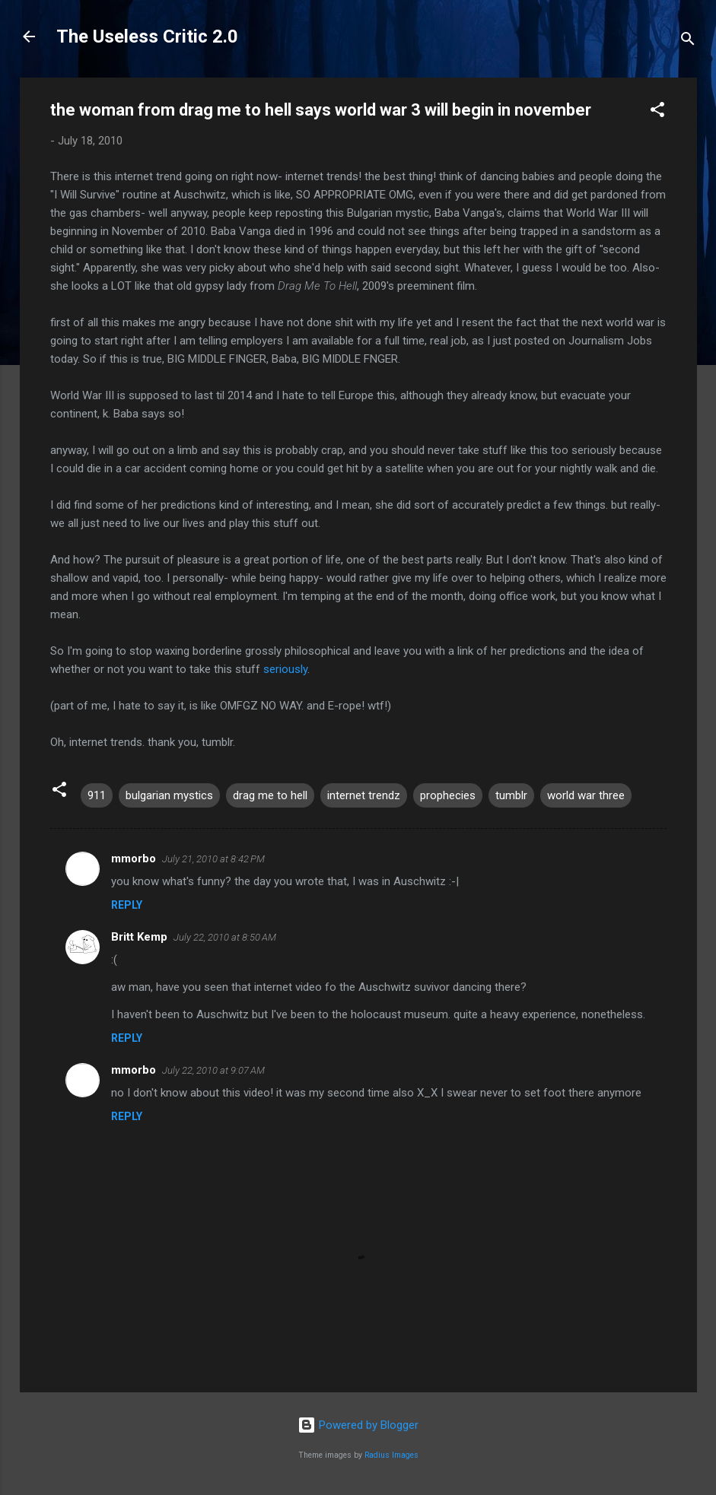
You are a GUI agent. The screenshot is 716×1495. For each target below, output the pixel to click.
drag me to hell (270, 795)
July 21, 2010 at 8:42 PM (213, 859)
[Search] (688, 41)
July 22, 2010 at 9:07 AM (213, 1070)
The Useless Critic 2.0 (147, 36)
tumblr (511, 795)
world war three (586, 795)
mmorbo (133, 858)
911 (97, 795)
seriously (285, 669)
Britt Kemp (139, 937)
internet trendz (363, 795)
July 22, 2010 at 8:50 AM (224, 937)
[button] (657, 112)
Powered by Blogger (358, 1425)
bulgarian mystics (169, 795)
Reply (126, 905)
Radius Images (391, 1455)
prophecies (448, 795)
